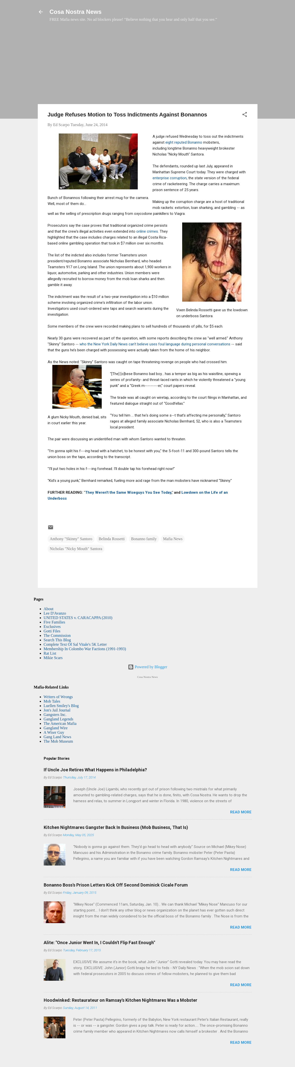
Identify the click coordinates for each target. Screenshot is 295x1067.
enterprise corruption (170, 178)
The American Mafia (60, 723)
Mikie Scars (53, 658)
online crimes (147, 231)
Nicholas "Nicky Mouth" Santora (76, 549)
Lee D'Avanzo (55, 613)
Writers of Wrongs (58, 697)
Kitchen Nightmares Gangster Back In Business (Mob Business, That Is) (116, 827)
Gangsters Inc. (55, 714)
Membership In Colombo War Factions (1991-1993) (85, 649)
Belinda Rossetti (112, 539)
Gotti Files (52, 631)
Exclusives (52, 626)
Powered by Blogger (147, 667)
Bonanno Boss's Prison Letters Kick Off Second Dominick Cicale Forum (116, 885)
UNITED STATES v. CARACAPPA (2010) (78, 618)
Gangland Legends (58, 719)
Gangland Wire (56, 728)
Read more (241, 812)
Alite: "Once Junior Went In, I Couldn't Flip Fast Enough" (99, 942)
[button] (245, 115)
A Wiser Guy (54, 732)
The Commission (57, 635)
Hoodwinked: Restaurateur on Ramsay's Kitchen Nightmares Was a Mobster (120, 1000)
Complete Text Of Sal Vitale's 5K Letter (75, 644)
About (49, 609)
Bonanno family (144, 539)
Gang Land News (57, 737)
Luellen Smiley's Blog (61, 706)
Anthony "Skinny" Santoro (71, 539)
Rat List (50, 653)
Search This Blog (57, 640)
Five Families (54, 622)
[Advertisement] (147, 65)
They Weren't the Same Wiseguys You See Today (128, 492)
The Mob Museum (58, 741)
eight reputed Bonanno (183, 142)
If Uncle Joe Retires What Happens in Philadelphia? (95, 769)
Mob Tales (52, 701)
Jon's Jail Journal (57, 710)
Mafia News (173, 539)
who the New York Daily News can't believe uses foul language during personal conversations (154, 344)
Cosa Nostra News (76, 11)
